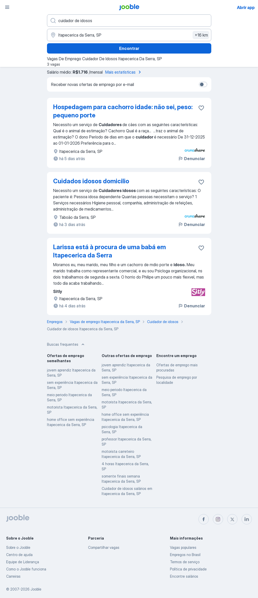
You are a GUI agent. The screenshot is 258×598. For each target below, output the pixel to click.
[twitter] (232, 519)
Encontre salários (184, 576)
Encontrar (129, 48)
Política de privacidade (188, 569)
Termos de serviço (184, 562)
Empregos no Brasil (185, 554)
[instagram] (218, 519)
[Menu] (7, 7)
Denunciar (191, 158)
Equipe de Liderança (22, 562)
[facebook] (203, 519)
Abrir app (246, 7)
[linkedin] (247, 519)
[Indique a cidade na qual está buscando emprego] (129, 35)
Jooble (36, 589)
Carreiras (13, 576)
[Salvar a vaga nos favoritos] (201, 107)
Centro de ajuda (19, 554)
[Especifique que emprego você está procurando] (129, 20)
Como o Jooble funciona (26, 569)
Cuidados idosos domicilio (91, 181)
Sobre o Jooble (18, 547)
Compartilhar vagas (103, 547)
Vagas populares (183, 547)
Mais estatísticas (124, 72)
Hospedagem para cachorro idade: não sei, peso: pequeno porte (123, 111)
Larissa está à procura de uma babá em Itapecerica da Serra (109, 251)
